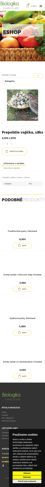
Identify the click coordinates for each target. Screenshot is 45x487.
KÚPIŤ (22, 245)
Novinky (5, 415)
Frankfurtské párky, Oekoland (22, 231)
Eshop (4, 412)
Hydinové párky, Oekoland (22, 318)
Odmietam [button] (27, 477)
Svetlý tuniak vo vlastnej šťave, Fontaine (22, 362)
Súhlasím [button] (27, 473)
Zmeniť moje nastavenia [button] (27, 481)
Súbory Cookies (8, 438)
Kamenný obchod (8, 421)
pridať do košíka (14, 151)
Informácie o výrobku (14, 163)
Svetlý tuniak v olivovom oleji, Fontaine (22, 275)
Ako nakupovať (7, 418)
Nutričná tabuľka (12, 168)
